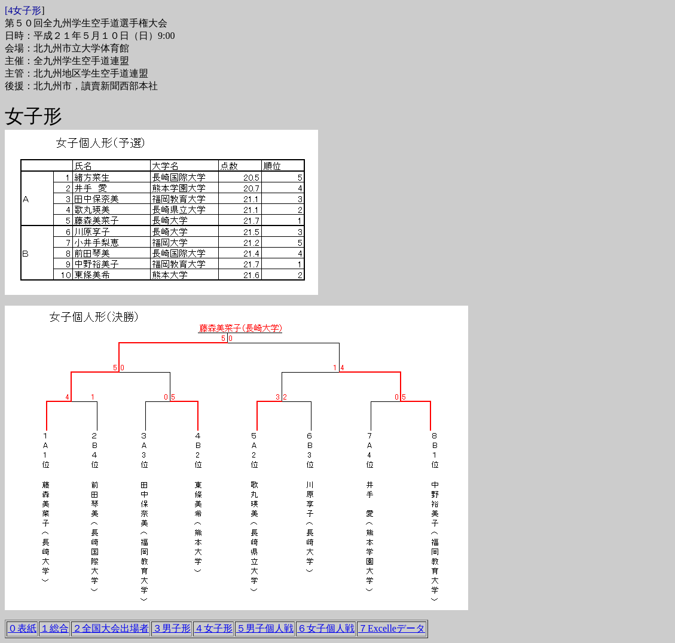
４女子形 (213, 628)
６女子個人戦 (326, 628)
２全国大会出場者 (110, 628)
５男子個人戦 (265, 628)
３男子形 (171, 628)
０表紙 (22, 628)
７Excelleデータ (391, 628)
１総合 (54, 628)
